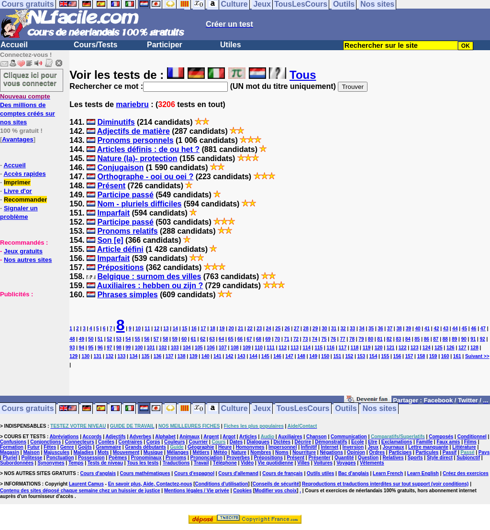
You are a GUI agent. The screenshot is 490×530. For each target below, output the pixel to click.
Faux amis (448, 441)
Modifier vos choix (276, 490)
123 (415, 347)
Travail (201, 462)
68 (258, 339)
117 (343, 347)
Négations (331, 452)
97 (109, 347)
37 (389, 328)
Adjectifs (115, 436)
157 (409, 356)
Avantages (17, 139)
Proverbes (238, 457)
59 (175, 339)
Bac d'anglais (353, 473)
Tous (303, 74)
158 (421, 356)
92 (482, 339)
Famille (424, 441)
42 (436, 328)
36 (380, 328)
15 (184, 328)
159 (433, 356)
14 (175, 328)
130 (85, 356)
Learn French (388, 473)
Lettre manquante (428, 447)
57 (156, 339)
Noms (282, 452)
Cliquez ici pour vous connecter (30, 79)
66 (240, 339)
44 (454, 328)
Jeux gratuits (23, 251)
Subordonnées (16, 462)
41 (427, 328)
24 (268, 328)
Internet (330, 447)
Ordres (377, 452)
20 (231, 328)
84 (408, 339)
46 (473, 328)
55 (137, 339)
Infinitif (309, 447)
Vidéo (247, 462)
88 (445, 339)
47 (483, 328)
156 (397, 356)
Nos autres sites (28, 259)
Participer (164, 45)
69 (268, 339)
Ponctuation (60, 457)
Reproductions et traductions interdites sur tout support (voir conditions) (385, 484)
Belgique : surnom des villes (149, 276)
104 (187, 347)
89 (454, 339)
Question (368, 457)
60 (184, 339)
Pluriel (10, 457)
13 (165, 328)
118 (355, 347)
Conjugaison (120, 167)
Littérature (464, 447)
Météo (220, 452)
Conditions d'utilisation (221, 484)
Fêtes (50, 447)
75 (323, 339)
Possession (91, 457)
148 (301, 356)
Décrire (302, 441)
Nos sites (380, 408)
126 (450, 347)
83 (398, 339)
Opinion (356, 452)
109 (247, 347)
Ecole (357, 441)
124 (427, 347)
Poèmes (118, 457)
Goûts (85, 447)
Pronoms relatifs (127, 231)
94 (81, 347)
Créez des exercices (466, 473)
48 (72, 339)
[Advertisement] (28, 346)
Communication (349, 436)
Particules (427, 452)
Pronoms (176, 457)
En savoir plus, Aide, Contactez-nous (150, 484)
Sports (415, 457)
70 (277, 339)
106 (211, 347)
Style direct (440, 457)
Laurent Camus (86, 484)
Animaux (189, 436)
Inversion (353, 447)
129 (73, 356)
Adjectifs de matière (133, 131)
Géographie (201, 447)
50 (90, 339)
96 (100, 347)
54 (128, 339)
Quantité (344, 457)
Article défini (120, 249)
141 (217, 356)
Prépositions (120, 267)
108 (235, 347)
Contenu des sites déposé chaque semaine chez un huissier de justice (80, 490)
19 (221, 328)
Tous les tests (142, 462)
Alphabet (165, 436)
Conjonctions (45, 441)
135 (146, 356)
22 (250, 328)
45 (464, 328)
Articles (248, 436)
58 (165, 339)
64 (221, 339)
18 (212, 328)
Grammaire (108, 447)
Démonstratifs (331, 441)
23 (259, 328)
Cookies (242, 490)
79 (361, 339)
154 (373, 356)
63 (212, 339)
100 (139, 347)
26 (287, 328)
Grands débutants (145, 447)
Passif (450, 452)
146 (277, 356)
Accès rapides (24, 173)
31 (333, 328)
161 (457, 356)
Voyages (346, 462)
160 (445, 356)
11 (147, 328)
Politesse (32, 457)
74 (314, 339)
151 (337, 356)
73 (305, 339)
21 (240, 328)
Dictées (282, 441)
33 (352, 328)
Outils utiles (320, 473)
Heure (225, 447)
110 (259, 347)
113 (294, 347)
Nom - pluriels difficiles (139, 204)
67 (249, 339)
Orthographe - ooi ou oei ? (145, 177)
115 (318, 347)
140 (205, 356)
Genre (67, 447)
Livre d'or (18, 191)
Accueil (14, 45)
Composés (441, 436)
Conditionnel (472, 436)
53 (119, 339)
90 (464, 339)
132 (109, 356)
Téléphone (225, 462)
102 (163, 347)
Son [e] (110, 240)
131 (97, 356)
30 (324, 328)
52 (109, 339)
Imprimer (17, 182)
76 (333, 339)
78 (352, 339)
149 (313, 356)
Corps (153, 441)
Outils (345, 408)
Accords (91, 436)
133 (122, 356)
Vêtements (372, 462)
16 (194, 328)
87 (435, 339)
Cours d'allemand (238, 473)
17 (203, 328)
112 (282, 347)
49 (81, 339)
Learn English (423, 473)
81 (379, 339)
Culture (234, 408)
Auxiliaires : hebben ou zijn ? (150, 285)
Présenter (319, 457)
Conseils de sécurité (276, 484)
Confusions (13, 441)
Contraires (130, 441)
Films (470, 441)
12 (156, 328)
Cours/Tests (95, 45)
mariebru (132, 104)
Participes (400, 452)
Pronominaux (146, 457)
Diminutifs (115, 122)
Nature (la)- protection (137, 158)
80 (370, 339)
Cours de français (282, 473)
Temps (76, 462)
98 (119, 347)
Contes (106, 441)
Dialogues (257, 441)
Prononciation (206, 457)
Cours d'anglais (98, 473)
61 (193, 339)
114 (306, 347)
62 (202, 339)
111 (271, 347)
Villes (303, 462)
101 (151, 347)
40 (417, 328)
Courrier (198, 441)
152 (349, 356)
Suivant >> (477, 356)
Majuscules (56, 452)
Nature (238, 452)
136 (158, 356)
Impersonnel (282, 447)
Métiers (201, 452)
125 (438, 347)
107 (223, 347)
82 (389, 339)
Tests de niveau (105, 462)
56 (146, 339)
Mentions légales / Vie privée (196, 490)
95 (90, 347)
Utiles (230, 45)
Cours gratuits (27, 408)
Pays (484, 452)
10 (138, 328)
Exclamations (396, 441)
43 (445, 328)
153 (361, 356)
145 (265, 356)
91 (473, 339)
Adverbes (141, 436)
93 (72, 347)
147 (289, 356)
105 (199, 347)
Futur (33, 447)
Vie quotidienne (275, 462)
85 (417, 339)
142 (229, 356)
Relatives (393, 457)
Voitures (323, 462)
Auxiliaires (290, 436)
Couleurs (174, 441)
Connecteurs (79, 441)
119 (367, 347)
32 (343, 328)
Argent (211, 436)
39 (408, 328)
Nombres (260, 452)
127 (462, 347)
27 (296, 328)
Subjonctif (468, 457)
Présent (111, 186)
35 (371, 328)
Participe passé (125, 195)
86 (426, 339)
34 (362, 328)
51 (100, 339)
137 (170, 356)
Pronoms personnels (135, 140)
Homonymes (250, 447)
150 (325, 356)
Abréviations (64, 436)
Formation (11, 447)
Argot (229, 436)
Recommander (25, 199)
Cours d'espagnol (194, 473)
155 (385, 356)
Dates (236, 441)
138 (182, 356)
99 (128, 347)
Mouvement (126, 452)
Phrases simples (127, 295)
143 (241, 356)
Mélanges (178, 452)
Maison (31, 452)
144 (253, 356)
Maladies (83, 452)
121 (391, 347)
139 (193, 356)
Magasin (9, 452)
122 (403, 347)
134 (134, 356)
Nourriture (304, 452)
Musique (153, 452)
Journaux (393, 447)
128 (474, 347)
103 (175, 347)
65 (231, 339)
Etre (372, 441)
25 (277, 328)
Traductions (176, 462)
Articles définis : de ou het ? (148, 149)
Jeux (261, 408)
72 (296, 339)
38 (398, 328)
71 (286, 339)
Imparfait (113, 213)
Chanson (316, 436)
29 (315, 328)
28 (306, 328)
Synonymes (50, 462)
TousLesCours (303, 408)
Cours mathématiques (145, 473)
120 (379, 347)
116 (330, 347)
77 (342, 339)
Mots (103, 452)
